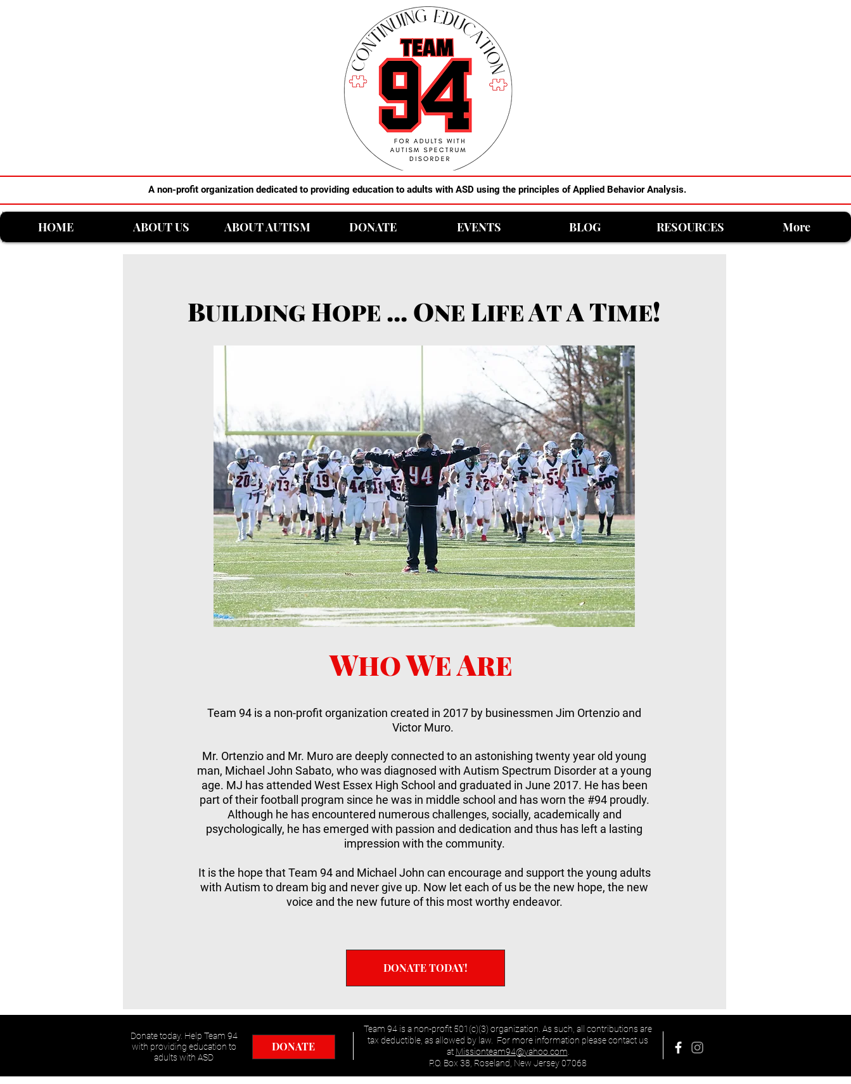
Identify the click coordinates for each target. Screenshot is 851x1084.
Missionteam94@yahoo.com (512, 1052)
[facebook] (678, 1047)
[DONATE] (293, 1047)
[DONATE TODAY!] (425, 968)
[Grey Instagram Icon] (697, 1047)
